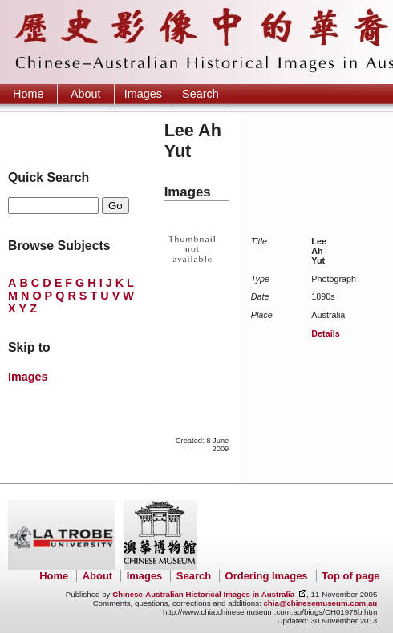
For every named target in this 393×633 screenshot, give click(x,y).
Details (325, 333)
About (86, 93)
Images (143, 93)
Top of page (350, 576)
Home (28, 93)
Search (200, 93)
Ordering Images (266, 576)
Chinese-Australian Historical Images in (203, 594)
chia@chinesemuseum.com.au (320, 603)
